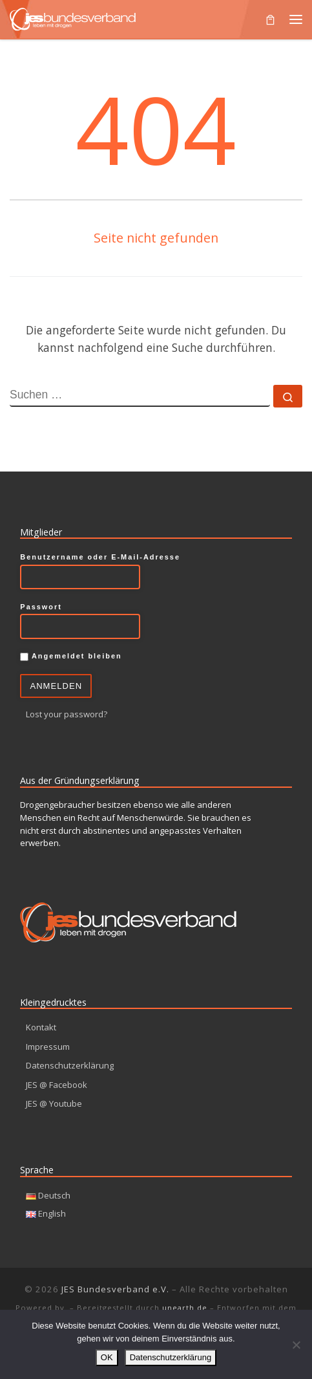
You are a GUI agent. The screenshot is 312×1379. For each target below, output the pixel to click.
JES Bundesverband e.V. (115, 1289)
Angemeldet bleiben (70, 656)
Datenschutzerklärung (70, 1065)
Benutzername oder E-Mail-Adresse (100, 557)
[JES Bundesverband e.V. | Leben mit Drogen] (73, 17)
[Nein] (295, 1344)
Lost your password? (66, 714)
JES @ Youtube (54, 1103)
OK (107, 1357)
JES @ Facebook (56, 1085)
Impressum (48, 1046)
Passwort (41, 607)
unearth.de (184, 1307)
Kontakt (41, 1027)
